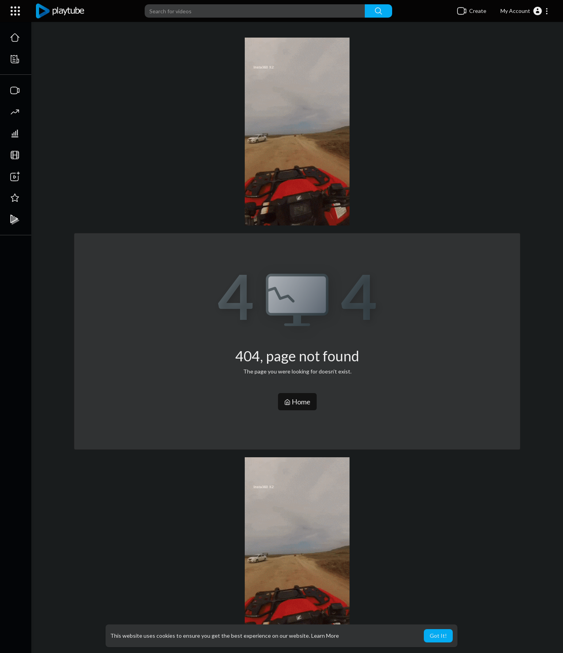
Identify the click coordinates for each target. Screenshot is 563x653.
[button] (524, 11)
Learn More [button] (325, 635)
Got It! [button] (438, 635)
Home (297, 401)
